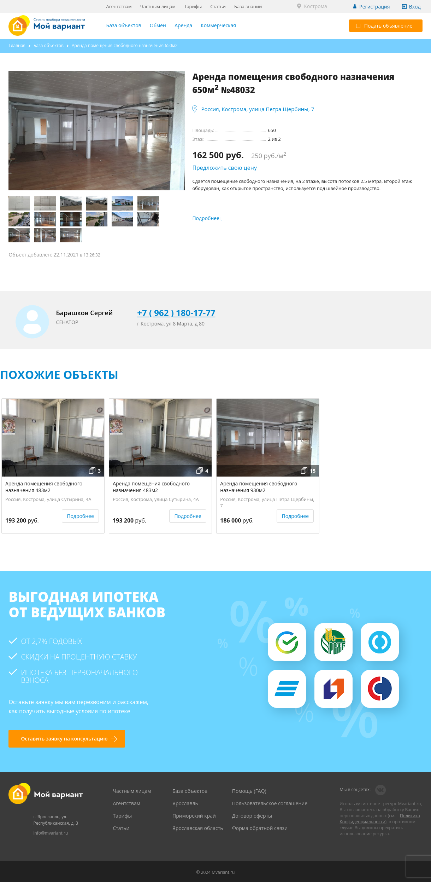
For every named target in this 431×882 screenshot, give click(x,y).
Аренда (183, 25)
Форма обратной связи (260, 828)
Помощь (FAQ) (249, 791)
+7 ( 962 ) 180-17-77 (176, 312)
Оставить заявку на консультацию (64, 738)
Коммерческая (218, 25)
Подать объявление (384, 25)
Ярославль (185, 803)
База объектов (123, 25)
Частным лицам (158, 6)
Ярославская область (197, 828)
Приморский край (194, 815)
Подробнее (80, 516)
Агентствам (119, 6)
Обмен (158, 25)
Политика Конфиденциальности (380, 819)
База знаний (248, 6)
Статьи (218, 6)
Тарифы (193, 6)
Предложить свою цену (224, 168)
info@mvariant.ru (50, 833)
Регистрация (374, 6)
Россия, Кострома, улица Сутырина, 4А (48, 499)
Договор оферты (252, 815)
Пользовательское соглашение (269, 803)
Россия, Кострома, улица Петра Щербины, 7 (257, 109)
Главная (16, 45)
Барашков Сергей (84, 313)
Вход (415, 6)
